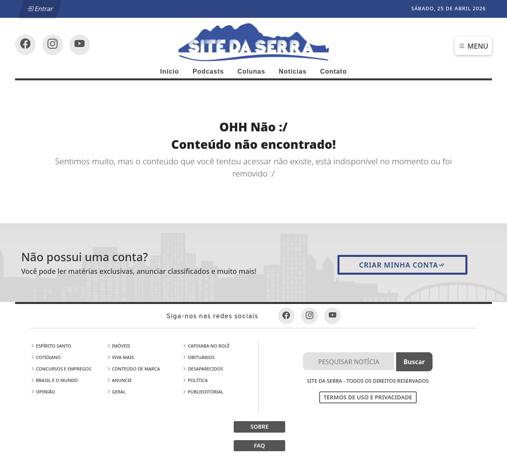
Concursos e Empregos (60, 369)
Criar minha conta (402, 265)
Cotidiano (45, 357)
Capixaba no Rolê (205, 346)
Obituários (198, 357)
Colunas (251, 71)
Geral (116, 392)
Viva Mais (120, 357)
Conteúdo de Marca (133, 369)
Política (195, 380)
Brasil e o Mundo (54, 380)
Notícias (293, 71)
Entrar (40, 8)
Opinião (42, 392)
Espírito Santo (50, 346)
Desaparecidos (202, 369)
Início (169, 71)
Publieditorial (202, 392)
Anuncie (119, 380)
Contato (333, 71)
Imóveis (118, 346)
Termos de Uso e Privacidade (368, 397)
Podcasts (208, 71)
